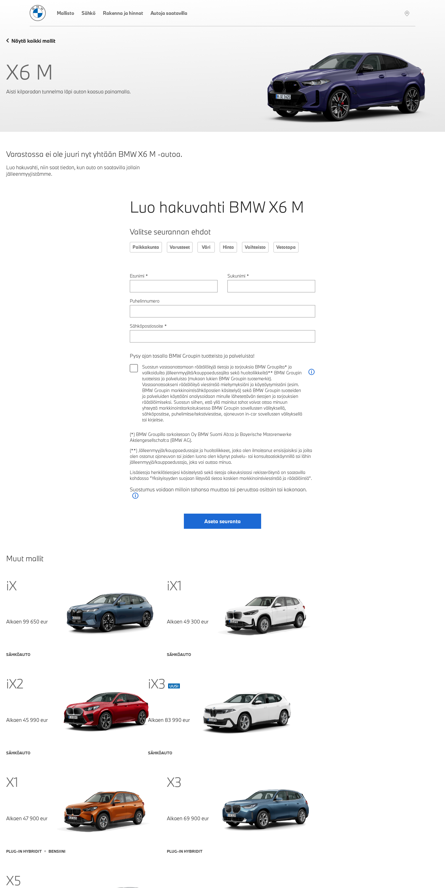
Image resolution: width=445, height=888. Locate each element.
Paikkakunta (146, 247)
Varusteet (180, 247)
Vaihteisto (255, 247)
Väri (206, 247)
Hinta (228, 247)
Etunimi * (139, 276)
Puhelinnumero (144, 301)
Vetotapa (286, 247)
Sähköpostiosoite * (148, 326)
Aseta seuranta (222, 521)
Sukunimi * (238, 276)
